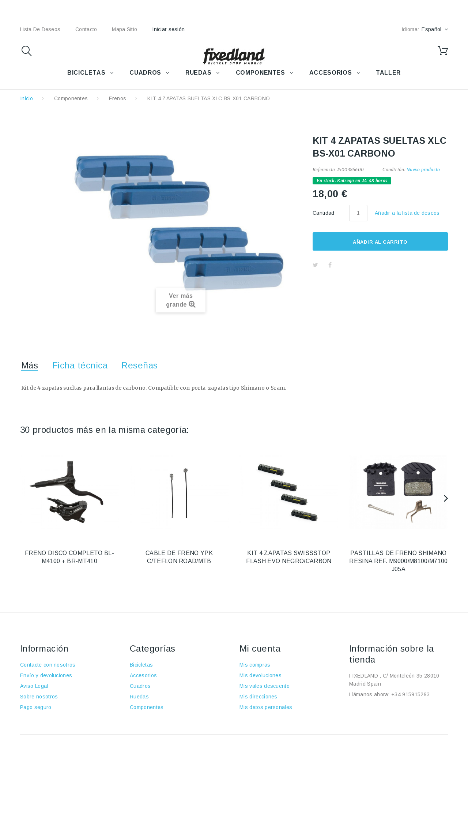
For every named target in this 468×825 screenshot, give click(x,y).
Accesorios (143, 675)
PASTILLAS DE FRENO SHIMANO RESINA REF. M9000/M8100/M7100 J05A (398, 561)
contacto (86, 29)
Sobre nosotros (39, 697)
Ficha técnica (79, 365)
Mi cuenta (259, 648)
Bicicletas (141, 665)
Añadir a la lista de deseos (407, 213)
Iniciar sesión (168, 29)
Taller (136, 718)
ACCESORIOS (330, 73)
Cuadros (140, 686)
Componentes (71, 98)
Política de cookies (43, 718)
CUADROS (145, 73)
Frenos (117, 98)
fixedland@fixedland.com (395, 705)
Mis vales (251, 718)
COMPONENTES (260, 73)
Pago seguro (36, 707)
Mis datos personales (265, 707)
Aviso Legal (34, 686)
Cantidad (324, 213)
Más (29, 365)
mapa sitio (124, 29)
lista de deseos (40, 29)
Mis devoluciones (260, 675)
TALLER (388, 73)
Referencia (324, 169)
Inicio (26, 98)
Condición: (393, 169)
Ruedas (139, 697)
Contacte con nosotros (48, 665)
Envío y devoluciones (46, 675)
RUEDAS (198, 73)
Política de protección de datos (58, 728)
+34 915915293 (410, 694)
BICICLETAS (86, 73)
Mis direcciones (258, 697)
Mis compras (255, 665)
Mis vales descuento (264, 686)
